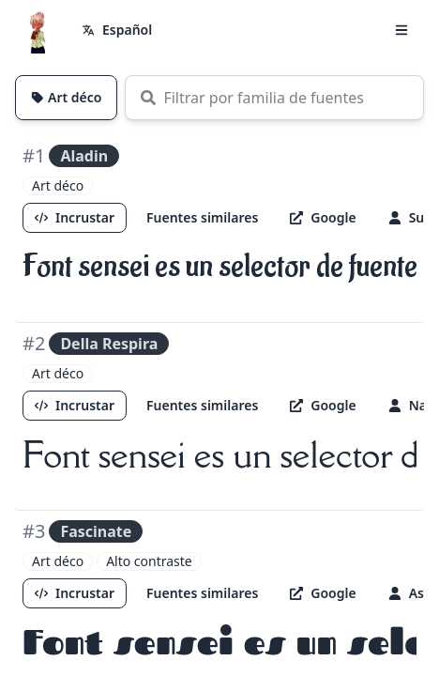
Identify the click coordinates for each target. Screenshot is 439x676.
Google (323, 217)
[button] (401, 30)
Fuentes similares (202, 217)
